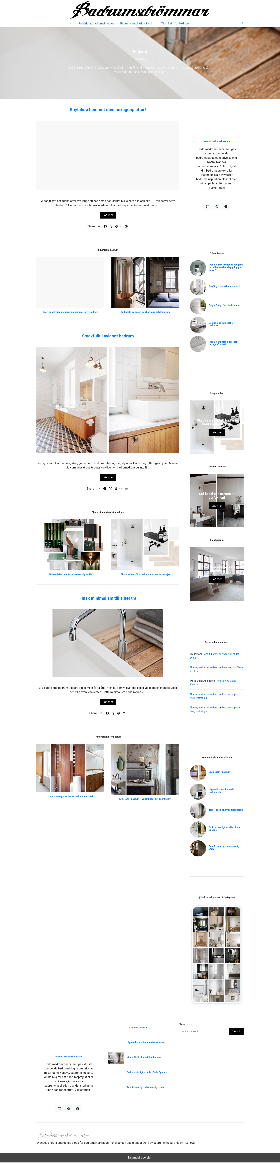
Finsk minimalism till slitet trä (107, 598)
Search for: (186, 1025)
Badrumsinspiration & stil (136, 23)
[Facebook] (226, 206)
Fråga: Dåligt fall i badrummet (224, 305)
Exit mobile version (140, 1158)
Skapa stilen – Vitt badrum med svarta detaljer (145, 574)
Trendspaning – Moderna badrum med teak (70, 796)
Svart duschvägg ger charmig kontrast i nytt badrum (70, 312)
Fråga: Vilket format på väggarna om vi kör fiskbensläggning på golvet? (226, 267)
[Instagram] (207, 206)
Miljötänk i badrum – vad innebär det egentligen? (145, 799)
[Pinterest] (217, 206)
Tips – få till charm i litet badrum (226, 809)
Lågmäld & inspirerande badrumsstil (221, 790)
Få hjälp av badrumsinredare (96, 23)
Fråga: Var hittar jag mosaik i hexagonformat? (224, 343)
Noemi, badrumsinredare (217, 141)
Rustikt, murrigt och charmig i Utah (224, 847)
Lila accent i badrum (219, 772)
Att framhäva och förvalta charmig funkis (70, 574)
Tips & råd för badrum (175, 23)
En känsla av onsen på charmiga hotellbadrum (145, 312)
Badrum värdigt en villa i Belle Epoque (224, 828)
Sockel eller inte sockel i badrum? (222, 324)
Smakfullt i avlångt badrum (108, 336)
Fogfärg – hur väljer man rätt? (224, 286)
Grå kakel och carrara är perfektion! (217, 496)
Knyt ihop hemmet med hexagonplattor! (108, 109)
